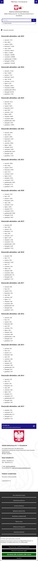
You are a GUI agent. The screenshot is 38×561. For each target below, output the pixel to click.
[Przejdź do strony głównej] (19, 11)
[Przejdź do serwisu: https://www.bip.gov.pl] (19, 2)
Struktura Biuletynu (19, 506)
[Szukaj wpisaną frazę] (34, 20)
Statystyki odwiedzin (8, 30)
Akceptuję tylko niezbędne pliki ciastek (19, 554)
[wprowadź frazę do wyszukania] (17, 20)
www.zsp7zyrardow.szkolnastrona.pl (21, 468)
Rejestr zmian (19, 521)
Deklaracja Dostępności (19, 527)
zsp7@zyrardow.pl (10, 466)
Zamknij (19, 558)
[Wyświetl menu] (36, 2)
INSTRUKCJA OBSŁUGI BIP (19, 516)
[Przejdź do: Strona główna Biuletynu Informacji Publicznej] (1, 30)
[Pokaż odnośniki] (2, 2)
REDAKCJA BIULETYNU (19, 511)
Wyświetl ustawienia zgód (19, 550)
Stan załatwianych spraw (19, 495)
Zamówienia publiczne (19, 500)
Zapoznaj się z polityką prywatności (19, 547)
